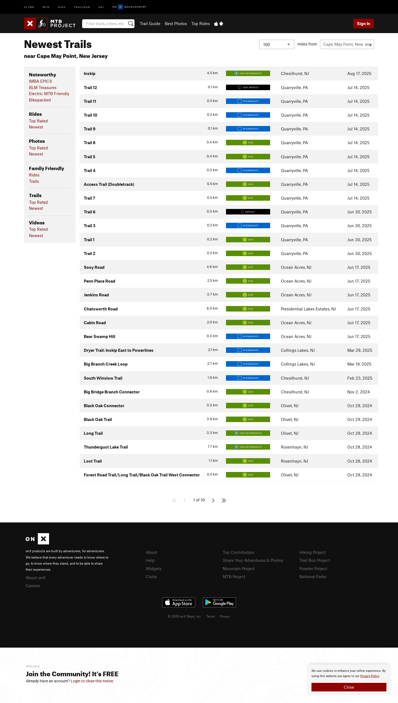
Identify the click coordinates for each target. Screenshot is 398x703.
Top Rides (200, 23)
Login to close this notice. (92, 681)
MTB (46, 7)
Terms (210, 616)
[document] (348, 679)
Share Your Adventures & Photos (253, 560)
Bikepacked (40, 99)
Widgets (154, 568)
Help (150, 560)
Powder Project (313, 568)
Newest (36, 126)
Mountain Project (239, 568)
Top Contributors (238, 552)
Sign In (363, 23)
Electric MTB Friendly (49, 93)
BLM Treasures (43, 87)
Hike (62, 7)
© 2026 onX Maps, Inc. (184, 616)
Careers (33, 585)
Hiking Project (312, 552)
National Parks (312, 576)
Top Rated (38, 120)
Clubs (151, 576)
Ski (101, 7)
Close (349, 687)
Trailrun (82, 7)
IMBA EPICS (40, 81)
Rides (34, 174)
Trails (34, 181)
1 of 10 (199, 499)
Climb (29, 7)
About (151, 552)
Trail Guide (150, 23)
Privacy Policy (369, 676)
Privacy (225, 616)
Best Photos (176, 23)
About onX (35, 577)
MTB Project (234, 576)
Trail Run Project (314, 560)
